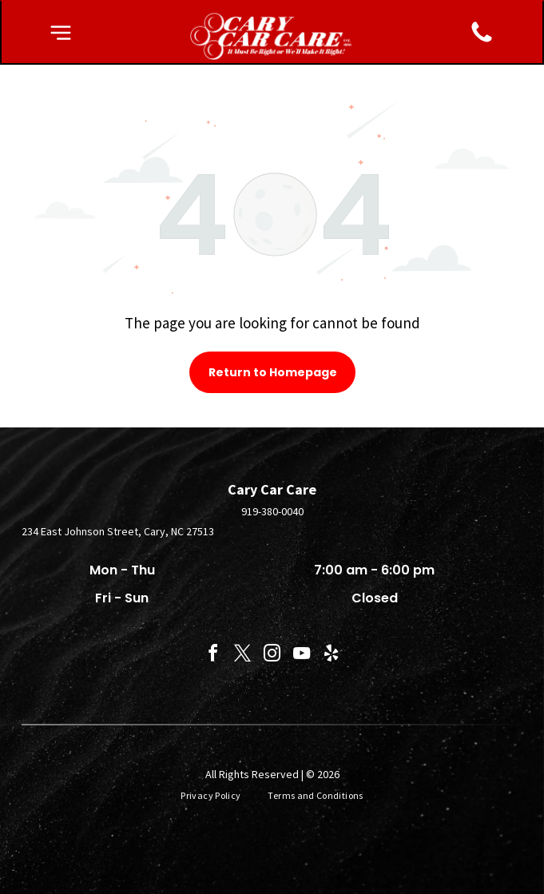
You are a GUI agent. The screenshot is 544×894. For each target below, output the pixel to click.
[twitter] (243, 655)
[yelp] (331, 655)
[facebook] (213, 655)
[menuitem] (212, 795)
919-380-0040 (272, 511)
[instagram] (272, 655)
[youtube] (302, 655)
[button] (61, 33)
